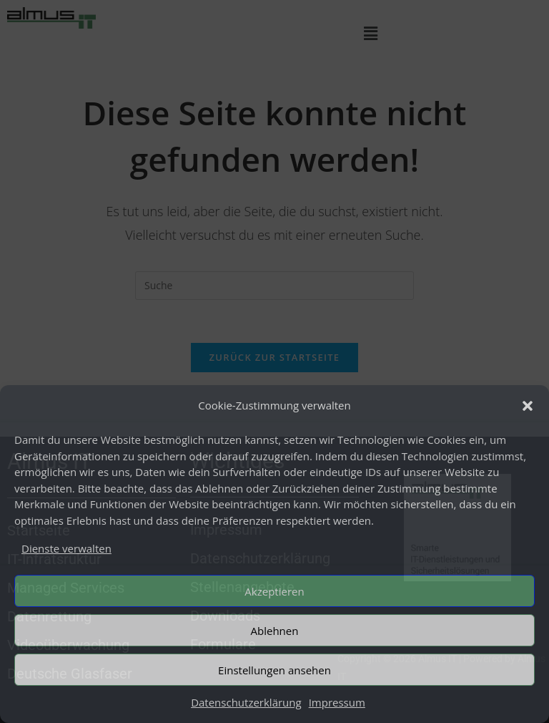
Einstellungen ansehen (274, 670)
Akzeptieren (274, 591)
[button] (527, 406)
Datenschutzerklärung (246, 702)
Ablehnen (275, 630)
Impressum (337, 702)
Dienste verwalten (66, 548)
